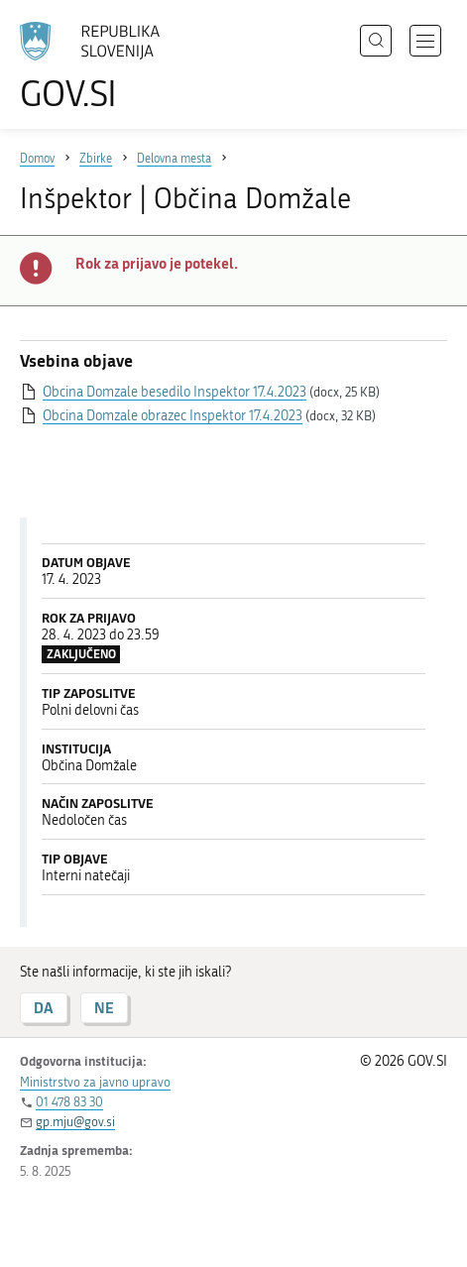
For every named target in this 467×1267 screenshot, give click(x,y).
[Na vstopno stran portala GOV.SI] (99, 67)
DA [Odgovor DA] (44, 1007)
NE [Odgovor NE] (104, 1007)
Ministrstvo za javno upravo (95, 1082)
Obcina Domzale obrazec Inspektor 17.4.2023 (172, 415)
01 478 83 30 (69, 1101)
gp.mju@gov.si (75, 1121)
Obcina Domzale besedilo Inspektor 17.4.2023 (174, 392)
